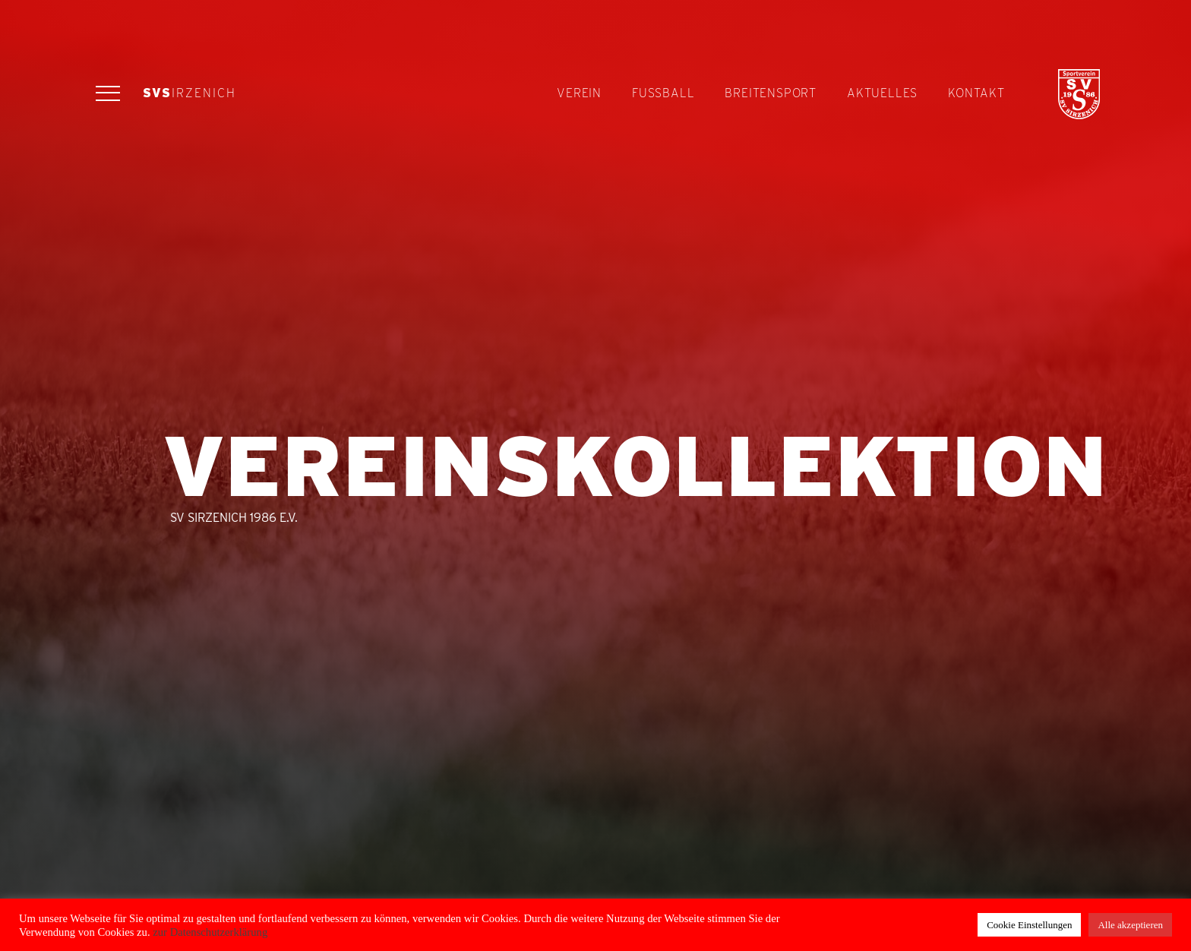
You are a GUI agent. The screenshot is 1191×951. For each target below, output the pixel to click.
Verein (579, 93)
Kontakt (976, 93)
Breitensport (771, 93)
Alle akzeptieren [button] (1130, 924)
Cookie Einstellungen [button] (1029, 924)
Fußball (663, 93)
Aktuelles (882, 93)
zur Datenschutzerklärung (209, 932)
